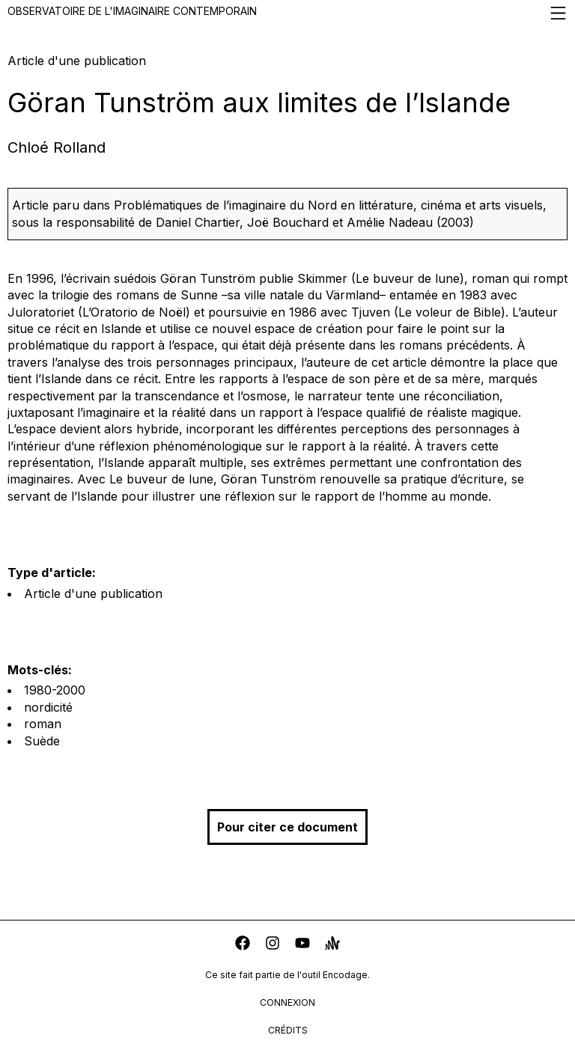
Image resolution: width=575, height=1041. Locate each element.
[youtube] (302, 944)
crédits (288, 1030)
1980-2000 (54, 690)
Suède (42, 740)
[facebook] (242, 944)
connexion (287, 1002)
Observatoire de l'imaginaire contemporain (287, 13)
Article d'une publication (93, 593)
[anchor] (332, 944)
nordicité (48, 707)
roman (42, 723)
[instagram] (272, 944)
